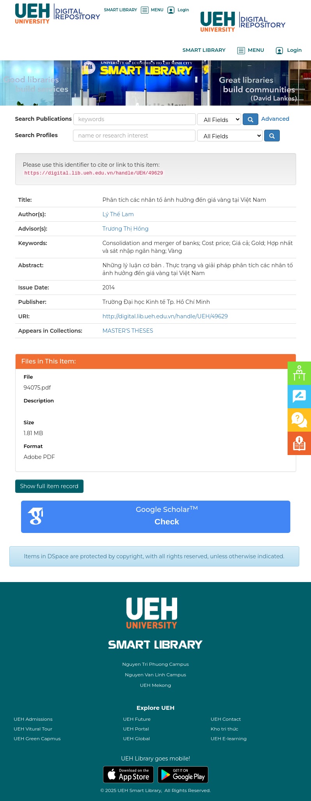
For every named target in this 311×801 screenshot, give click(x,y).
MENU (152, 9)
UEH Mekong (155, 685)
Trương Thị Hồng (126, 228)
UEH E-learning (229, 738)
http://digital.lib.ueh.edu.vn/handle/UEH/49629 (165, 316)
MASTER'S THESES (128, 330)
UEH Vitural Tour (33, 729)
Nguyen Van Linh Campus (155, 674)
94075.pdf (37, 387)
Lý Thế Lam (118, 214)
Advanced (275, 118)
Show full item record (49, 486)
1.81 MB (33, 433)
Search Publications (43, 118)
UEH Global (136, 738)
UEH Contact (226, 719)
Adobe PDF (39, 456)
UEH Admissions (33, 719)
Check (167, 521)
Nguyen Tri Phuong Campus (155, 664)
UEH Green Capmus (37, 738)
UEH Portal (136, 729)
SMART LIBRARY (120, 9)
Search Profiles (36, 135)
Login (178, 9)
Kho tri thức (224, 729)
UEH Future (137, 719)
